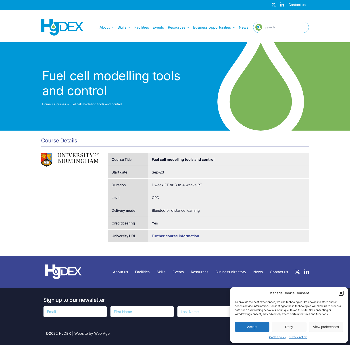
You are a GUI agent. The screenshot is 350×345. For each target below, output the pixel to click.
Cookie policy (277, 337)
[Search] (281, 27)
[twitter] (274, 4)
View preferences (326, 327)
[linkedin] (282, 4)
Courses (60, 104)
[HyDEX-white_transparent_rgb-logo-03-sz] (63, 262)
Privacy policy (298, 337)
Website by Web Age (92, 333)
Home (46, 104)
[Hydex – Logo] (62, 20)
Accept (252, 327)
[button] (341, 293)
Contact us (297, 5)
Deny (289, 327)
